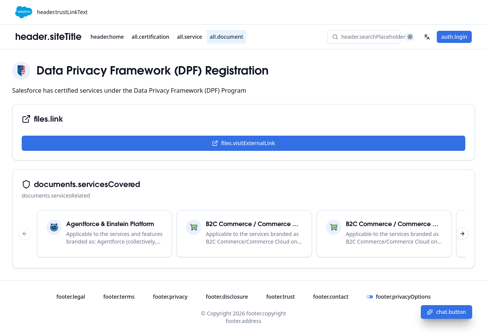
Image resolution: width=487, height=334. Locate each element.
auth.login (454, 36)
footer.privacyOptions (399, 296)
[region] (243, 234)
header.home (107, 36)
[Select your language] (427, 37)
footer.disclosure (227, 296)
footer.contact (331, 296)
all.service (189, 36)
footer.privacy (170, 296)
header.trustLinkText (62, 12)
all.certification (150, 36)
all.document (226, 36)
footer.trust (280, 296)
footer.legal (70, 296)
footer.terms (119, 296)
